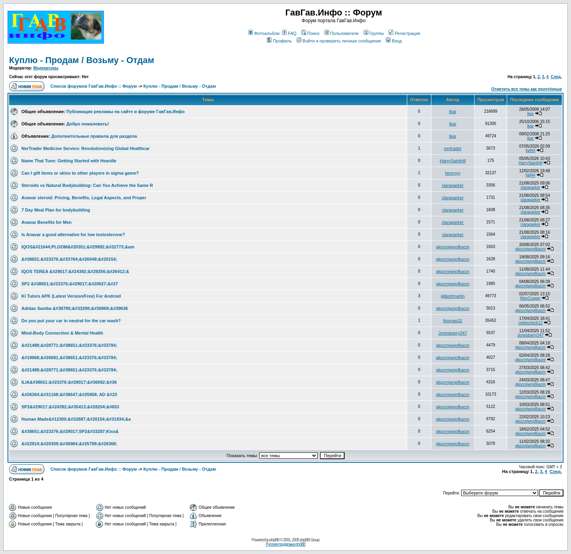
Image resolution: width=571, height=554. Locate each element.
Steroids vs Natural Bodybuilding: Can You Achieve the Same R (87, 185)
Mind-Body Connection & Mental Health (62, 333)
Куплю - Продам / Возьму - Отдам (81, 60)
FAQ (289, 33)
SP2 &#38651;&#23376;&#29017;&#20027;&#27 (69, 283)
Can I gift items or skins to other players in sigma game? (80, 173)
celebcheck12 (530, 323)
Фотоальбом (264, 33)
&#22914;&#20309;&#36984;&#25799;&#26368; (69, 443)
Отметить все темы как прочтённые (526, 89)
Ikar (452, 111)
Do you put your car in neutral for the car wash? (71, 320)
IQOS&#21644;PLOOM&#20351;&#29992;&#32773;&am (77, 246)
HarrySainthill (453, 160)
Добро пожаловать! (88, 123)
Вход (394, 40)
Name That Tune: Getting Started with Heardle (68, 160)
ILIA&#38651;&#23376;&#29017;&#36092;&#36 (69, 382)
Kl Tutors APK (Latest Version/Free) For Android (71, 296)
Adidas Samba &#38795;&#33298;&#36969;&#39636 (74, 308)
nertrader (453, 148)
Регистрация (404, 33)
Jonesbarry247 (452, 333)
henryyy (452, 173)
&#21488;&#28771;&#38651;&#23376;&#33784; (69, 345)
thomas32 (452, 320)
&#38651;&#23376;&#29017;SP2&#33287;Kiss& (70, 431)
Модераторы (45, 68)
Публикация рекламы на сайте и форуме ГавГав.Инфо (126, 111)
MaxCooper (530, 298)
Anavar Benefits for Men (46, 222)
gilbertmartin (453, 296)
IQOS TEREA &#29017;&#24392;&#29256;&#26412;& (75, 271)
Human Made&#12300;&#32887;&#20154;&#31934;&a (76, 419)
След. (556, 77)
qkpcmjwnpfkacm (452, 246)
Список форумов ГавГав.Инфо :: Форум (93, 86)
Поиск (310, 33)
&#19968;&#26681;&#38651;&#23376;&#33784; (69, 357)
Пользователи (341, 33)
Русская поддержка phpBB (285, 544)
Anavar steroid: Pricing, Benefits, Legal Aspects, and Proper (83, 197)
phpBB (274, 540)
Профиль (279, 40)
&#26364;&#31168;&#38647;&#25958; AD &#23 (69, 394)
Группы (374, 33)
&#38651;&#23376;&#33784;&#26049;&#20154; (69, 259)
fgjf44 (530, 150)
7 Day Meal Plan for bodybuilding (55, 210)
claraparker (453, 185)
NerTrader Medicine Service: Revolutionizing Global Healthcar (85, 148)
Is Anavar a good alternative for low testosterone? (73, 234)
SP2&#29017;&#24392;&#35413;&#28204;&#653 (70, 406)
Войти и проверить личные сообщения (339, 40)
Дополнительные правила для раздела (94, 136)
